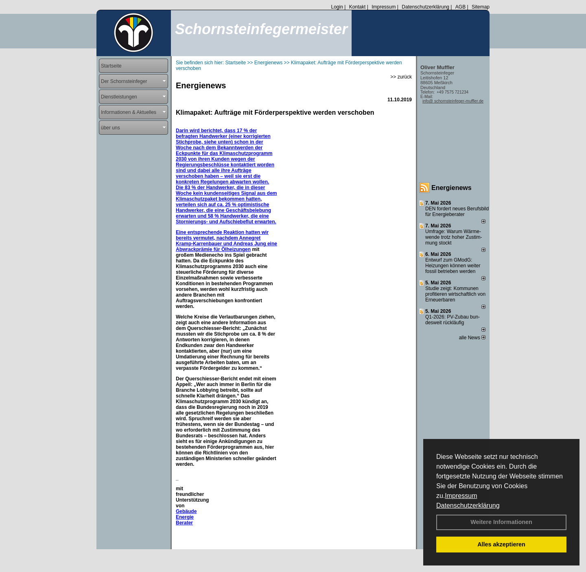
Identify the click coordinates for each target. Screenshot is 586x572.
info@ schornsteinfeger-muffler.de (452, 101)
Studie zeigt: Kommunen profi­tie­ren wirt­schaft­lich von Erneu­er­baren (455, 294)
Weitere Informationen (501, 522)
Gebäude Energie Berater (186, 517)
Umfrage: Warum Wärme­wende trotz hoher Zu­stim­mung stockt (453, 237)
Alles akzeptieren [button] (501, 544)
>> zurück (401, 77)
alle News (472, 338)
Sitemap (481, 7)
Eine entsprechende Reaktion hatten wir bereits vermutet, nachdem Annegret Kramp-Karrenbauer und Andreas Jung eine (226, 238)
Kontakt (357, 7)
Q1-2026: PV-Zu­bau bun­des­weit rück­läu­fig (452, 319)
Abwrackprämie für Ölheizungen (213, 249)
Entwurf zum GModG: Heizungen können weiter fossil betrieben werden (452, 265)
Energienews (451, 187)
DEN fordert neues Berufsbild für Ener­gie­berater (457, 211)
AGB (460, 7)
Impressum (461, 495)
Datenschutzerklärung (468, 505)
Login (337, 7)
